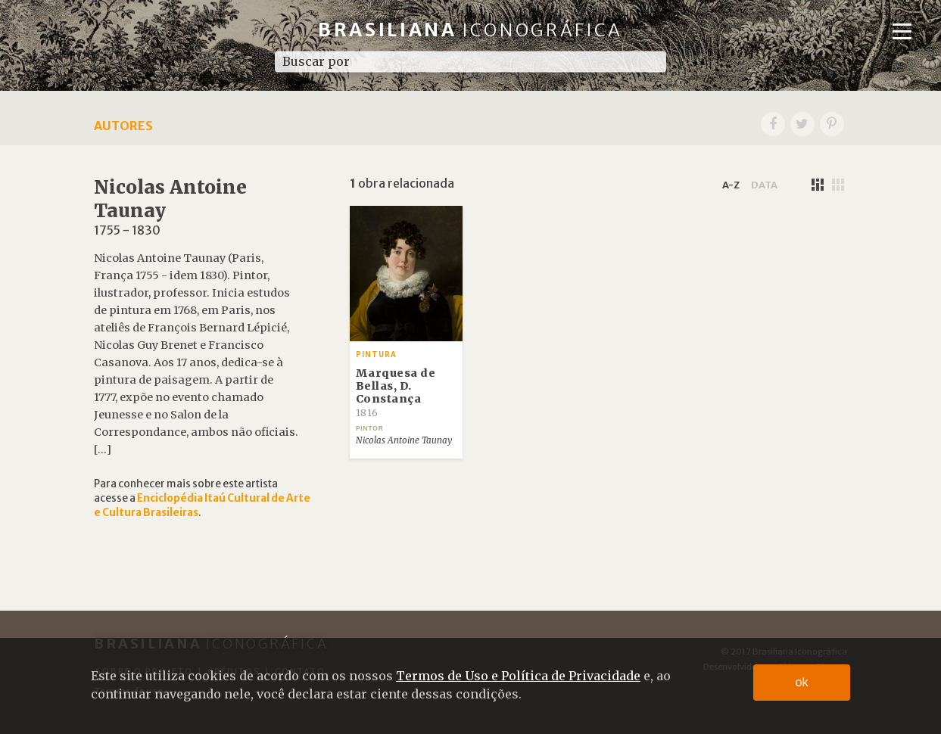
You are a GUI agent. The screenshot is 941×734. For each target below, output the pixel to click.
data (764, 185)
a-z (731, 185)
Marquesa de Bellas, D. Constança (396, 392)
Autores (123, 125)
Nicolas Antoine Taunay (404, 440)
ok (802, 682)
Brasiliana (470, 30)
